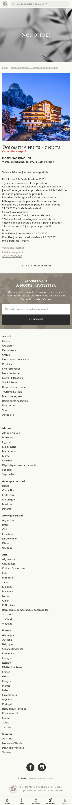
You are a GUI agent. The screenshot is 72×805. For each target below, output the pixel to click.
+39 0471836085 (12, 256)
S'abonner (36, 319)
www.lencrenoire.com (41, 778)
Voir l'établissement (36, 265)
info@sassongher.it (13, 252)
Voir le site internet (13, 247)
